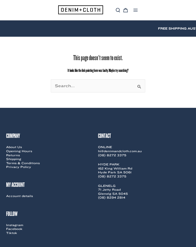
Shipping (13, 159)
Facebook (14, 229)
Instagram (14, 225)
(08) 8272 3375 (112, 155)
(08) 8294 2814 (111, 197)
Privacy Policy (18, 167)
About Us (14, 147)
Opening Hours (19, 151)
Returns (13, 155)
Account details (19, 196)
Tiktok (11, 233)
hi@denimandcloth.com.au (120, 151)
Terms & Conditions (23, 163)
